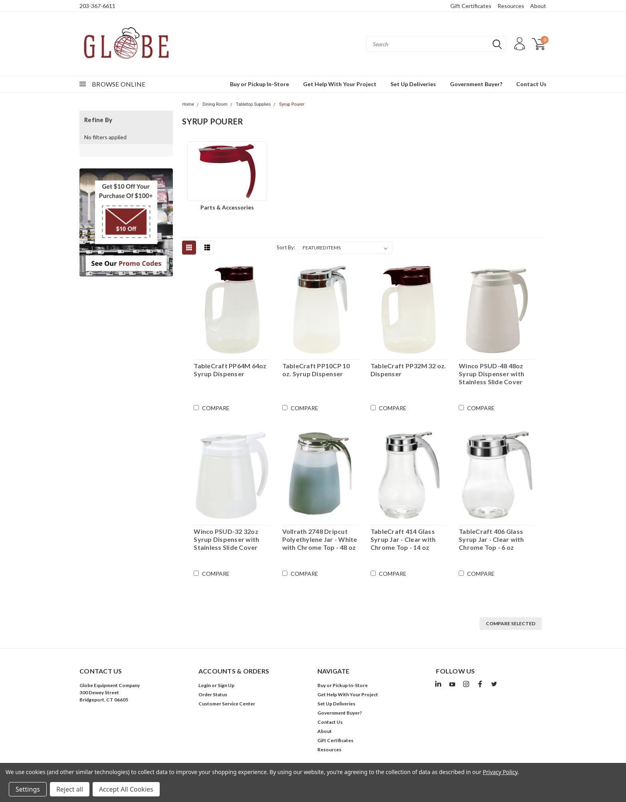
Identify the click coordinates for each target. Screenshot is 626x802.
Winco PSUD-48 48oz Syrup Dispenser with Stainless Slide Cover (491, 373)
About (538, 5)
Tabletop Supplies (253, 104)
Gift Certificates (470, 5)
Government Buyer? (476, 84)
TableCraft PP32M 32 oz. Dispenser (408, 369)
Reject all (69, 789)
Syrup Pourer (291, 104)
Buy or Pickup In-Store (259, 84)
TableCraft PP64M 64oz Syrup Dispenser (230, 369)
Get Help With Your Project (339, 84)
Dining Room (215, 104)
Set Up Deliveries (413, 84)
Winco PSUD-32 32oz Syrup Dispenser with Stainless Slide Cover (226, 539)
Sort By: (286, 247)
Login (204, 685)
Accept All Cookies (126, 789)
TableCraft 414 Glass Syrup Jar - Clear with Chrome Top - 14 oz (403, 539)
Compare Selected (510, 623)
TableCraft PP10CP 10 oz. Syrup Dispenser (316, 369)
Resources (510, 5)
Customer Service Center (226, 704)
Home (188, 104)
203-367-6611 (97, 5)
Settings (28, 789)
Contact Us (531, 84)
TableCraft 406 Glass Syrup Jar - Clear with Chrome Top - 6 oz (491, 539)
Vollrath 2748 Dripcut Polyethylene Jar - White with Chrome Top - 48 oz (319, 539)
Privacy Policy (500, 772)
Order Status (212, 694)
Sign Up (226, 685)
